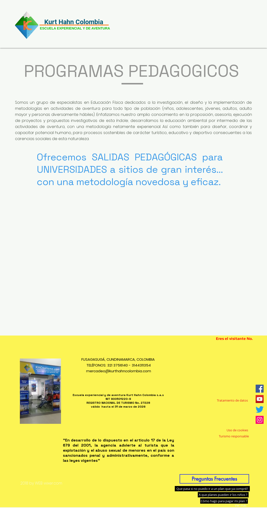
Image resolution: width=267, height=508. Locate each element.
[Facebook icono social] (260, 389)
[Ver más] (240, 505)
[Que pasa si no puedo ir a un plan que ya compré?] (212, 488)
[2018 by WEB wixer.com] (41, 483)
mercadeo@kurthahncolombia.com (118, 371)
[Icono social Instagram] (260, 420)
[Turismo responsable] (233, 436)
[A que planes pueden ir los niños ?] (223, 494)
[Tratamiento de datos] (232, 400)
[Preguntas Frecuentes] (214, 479)
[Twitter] (260, 409)
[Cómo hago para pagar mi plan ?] (224, 501)
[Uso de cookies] (237, 430)
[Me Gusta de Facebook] (231, 365)
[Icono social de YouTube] (260, 399)
